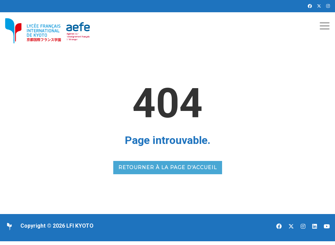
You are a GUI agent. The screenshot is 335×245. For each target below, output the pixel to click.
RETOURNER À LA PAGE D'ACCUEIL (167, 167)
